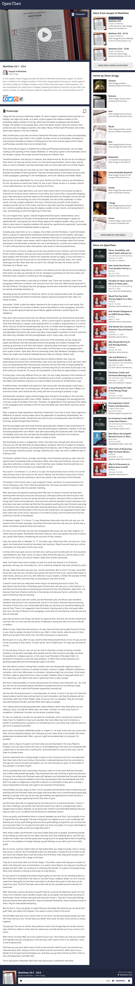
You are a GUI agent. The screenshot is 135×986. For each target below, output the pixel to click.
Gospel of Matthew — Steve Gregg (31, 975)
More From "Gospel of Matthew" (113, 65)
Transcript (78, 14)
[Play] (21, 981)
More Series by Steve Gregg (113, 235)
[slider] (64, 981)
